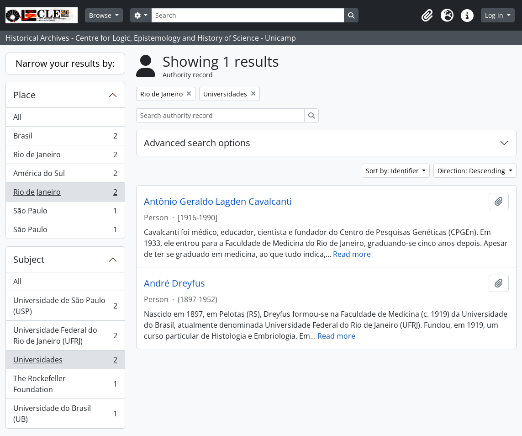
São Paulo (65, 212)
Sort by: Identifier (393, 170)
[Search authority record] (220, 115)
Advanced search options (197, 143)
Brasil (65, 137)
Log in (495, 15)
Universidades (65, 361)
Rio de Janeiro (65, 156)
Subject (28, 259)
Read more (352, 254)
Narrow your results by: (65, 63)
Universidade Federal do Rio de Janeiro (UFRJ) (65, 335)
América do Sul (65, 175)
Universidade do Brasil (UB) (65, 413)
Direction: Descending (472, 170)
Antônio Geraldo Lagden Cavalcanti (218, 201)
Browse (101, 15)
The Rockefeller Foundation (65, 383)
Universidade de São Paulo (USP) (65, 305)
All (17, 117)
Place (24, 95)
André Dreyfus (174, 283)
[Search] (247, 15)
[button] (427, 15)
